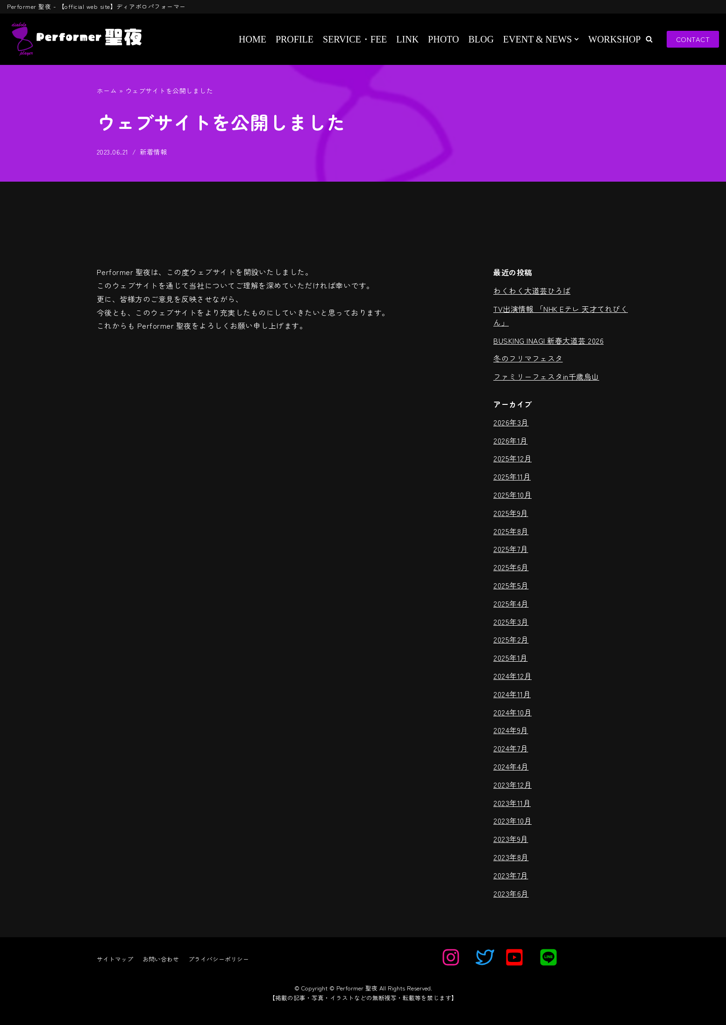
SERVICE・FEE (355, 39)
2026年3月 (511, 422)
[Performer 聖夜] (74, 39)
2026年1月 (510, 440)
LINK (407, 39)
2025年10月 (512, 494)
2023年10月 (512, 821)
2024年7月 (510, 748)
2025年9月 (510, 512)
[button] (649, 38)
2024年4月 (511, 766)
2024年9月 (510, 730)
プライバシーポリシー (218, 958)
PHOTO (443, 39)
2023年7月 (510, 875)
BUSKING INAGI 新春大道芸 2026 (548, 340)
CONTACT (693, 39)
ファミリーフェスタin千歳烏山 (546, 376)
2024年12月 (512, 675)
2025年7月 (510, 549)
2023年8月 (511, 856)
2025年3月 (511, 621)
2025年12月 (512, 458)
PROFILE (294, 39)
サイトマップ (115, 958)
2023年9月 (510, 838)
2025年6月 (511, 567)
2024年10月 (512, 712)
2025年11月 (512, 476)
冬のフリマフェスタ (528, 358)
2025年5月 (511, 585)
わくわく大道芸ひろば (531, 290)
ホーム (107, 90)
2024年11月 (512, 694)
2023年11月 (512, 802)
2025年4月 (511, 603)
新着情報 (153, 151)
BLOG (480, 39)
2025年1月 (510, 657)
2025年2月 (511, 639)
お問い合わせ (160, 958)
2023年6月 (511, 893)
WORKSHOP (614, 39)
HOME (252, 39)
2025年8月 (511, 531)
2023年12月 (512, 784)
